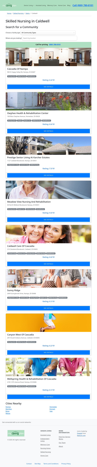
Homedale (53, 407)
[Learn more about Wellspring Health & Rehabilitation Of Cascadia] (48, 379)
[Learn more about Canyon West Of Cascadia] (48, 334)
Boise (7, 411)
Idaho (28, 13)
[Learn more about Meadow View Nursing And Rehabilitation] (48, 202)
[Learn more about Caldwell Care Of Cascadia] (48, 246)
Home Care (62, 5)
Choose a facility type (13, 33)
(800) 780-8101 (55, 44)
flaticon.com (81, 436)
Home (9, 13)
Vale (51, 411)
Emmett (52, 409)
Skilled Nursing (18, 13)
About (61, 446)
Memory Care (52, 5)
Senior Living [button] (28, 5)
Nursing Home (45, 448)
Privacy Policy (66, 464)
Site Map (37, 464)
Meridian (9, 409)
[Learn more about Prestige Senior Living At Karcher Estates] (48, 157)
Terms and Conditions (51, 464)
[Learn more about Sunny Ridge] (48, 290)
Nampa (8, 407)
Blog (68, 5)
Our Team (62, 443)
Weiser (8, 413)
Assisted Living (41, 5)
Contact (29, 464)
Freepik (79, 433)
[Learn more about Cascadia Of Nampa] (48, 69)
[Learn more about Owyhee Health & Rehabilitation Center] (48, 113)
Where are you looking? (14, 38)
